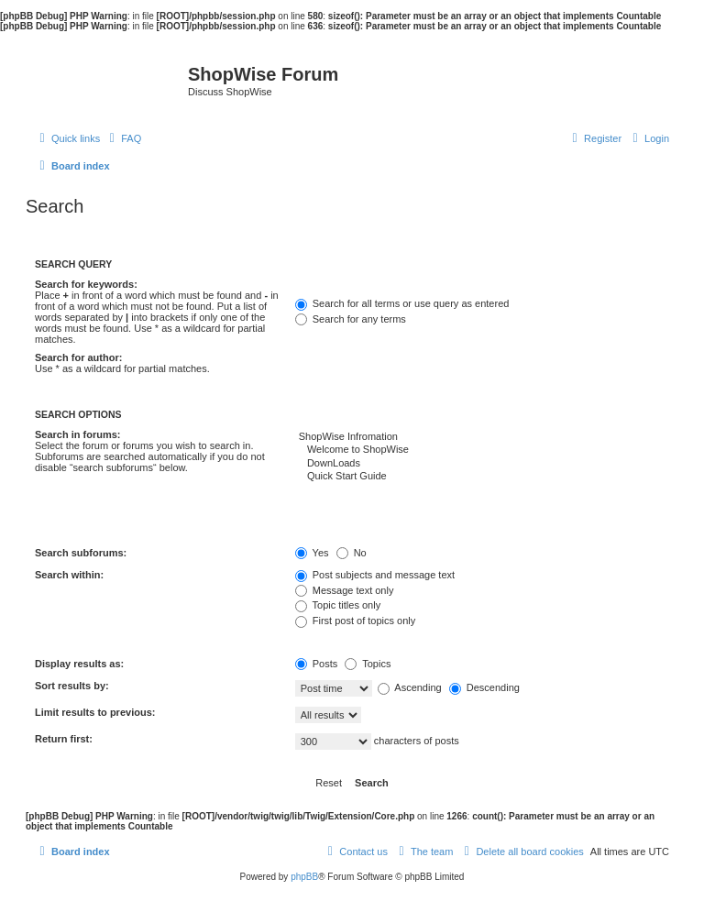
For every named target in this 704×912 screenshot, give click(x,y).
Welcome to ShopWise (482, 450)
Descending (484, 687)
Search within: (69, 574)
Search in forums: (78, 434)
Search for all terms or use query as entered (402, 303)
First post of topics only (355, 620)
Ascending (410, 687)
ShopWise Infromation (482, 437)
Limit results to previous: (95, 712)
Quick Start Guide (482, 476)
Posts (316, 663)
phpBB (304, 877)
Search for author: (78, 357)
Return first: (64, 738)
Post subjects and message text (375, 574)
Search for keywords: (86, 284)
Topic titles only (337, 604)
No (351, 552)
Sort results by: (72, 685)
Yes (312, 552)
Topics (367, 663)
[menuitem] (122, 138)
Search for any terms (350, 318)
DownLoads (482, 463)
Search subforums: (80, 552)
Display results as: (79, 663)
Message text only (344, 590)
